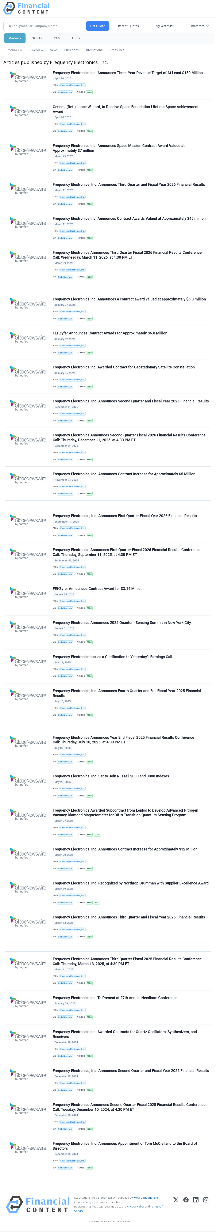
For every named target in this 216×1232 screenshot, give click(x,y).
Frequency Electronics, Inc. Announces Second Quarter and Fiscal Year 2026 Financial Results (131, 401)
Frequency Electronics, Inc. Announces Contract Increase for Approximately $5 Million (124, 474)
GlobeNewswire (65, 92)
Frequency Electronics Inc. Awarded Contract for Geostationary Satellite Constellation (124, 367)
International (94, 50)
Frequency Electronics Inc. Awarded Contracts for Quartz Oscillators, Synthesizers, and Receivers (125, 1034)
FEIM (89, 92)
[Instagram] (205, 1205)
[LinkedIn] (196, 1205)
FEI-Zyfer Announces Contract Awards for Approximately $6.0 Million (110, 333)
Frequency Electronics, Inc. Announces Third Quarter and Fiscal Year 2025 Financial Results (129, 918)
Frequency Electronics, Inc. (72, 85)
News (54, 50)
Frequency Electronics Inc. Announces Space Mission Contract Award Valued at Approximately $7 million (119, 148)
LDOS (97, 835)
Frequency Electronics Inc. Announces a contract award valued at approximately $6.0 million (129, 299)
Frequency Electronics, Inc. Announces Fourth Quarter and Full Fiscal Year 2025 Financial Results (127, 693)
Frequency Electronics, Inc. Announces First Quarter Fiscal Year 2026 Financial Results (125, 516)
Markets (14, 38)
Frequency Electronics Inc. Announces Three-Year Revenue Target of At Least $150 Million (128, 73)
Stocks (37, 38)
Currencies (71, 50)
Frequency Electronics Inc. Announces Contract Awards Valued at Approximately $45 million (129, 218)
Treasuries (117, 50)
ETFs (57, 38)
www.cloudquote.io (146, 1198)
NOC (97, 903)
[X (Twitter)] (176, 1205)
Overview (36, 50)
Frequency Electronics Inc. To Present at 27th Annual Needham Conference (115, 998)
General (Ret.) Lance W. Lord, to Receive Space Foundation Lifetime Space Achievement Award (125, 109)
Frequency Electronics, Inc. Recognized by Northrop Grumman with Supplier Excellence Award (131, 884)
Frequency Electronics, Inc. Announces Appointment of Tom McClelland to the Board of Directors (125, 1146)
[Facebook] (186, 1205)
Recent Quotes (128, 26)
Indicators (197, 26)
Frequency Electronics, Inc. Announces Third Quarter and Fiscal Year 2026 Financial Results (129, 184)
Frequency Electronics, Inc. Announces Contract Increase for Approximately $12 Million (125, 850)
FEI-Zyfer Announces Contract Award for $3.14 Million (98, 589)
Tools (76, 38)
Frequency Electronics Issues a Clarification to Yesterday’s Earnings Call (112, 657)
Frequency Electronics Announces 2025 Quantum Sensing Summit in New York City (122, 623)
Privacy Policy (135, 1207)
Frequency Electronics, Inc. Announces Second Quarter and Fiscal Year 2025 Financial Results (131, 1071)
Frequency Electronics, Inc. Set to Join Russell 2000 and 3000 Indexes (111, 777)
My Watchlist (165, 26)
